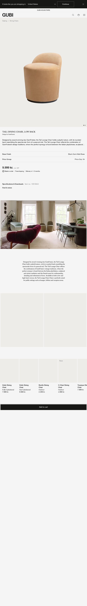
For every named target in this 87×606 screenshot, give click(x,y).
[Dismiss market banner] (83, 4)
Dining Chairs (14, 21)
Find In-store (7, 188)
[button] (78, 15)
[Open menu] (84, 15)
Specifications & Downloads (12, 184)
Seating (4, 21)
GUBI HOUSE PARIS (43, 10)
